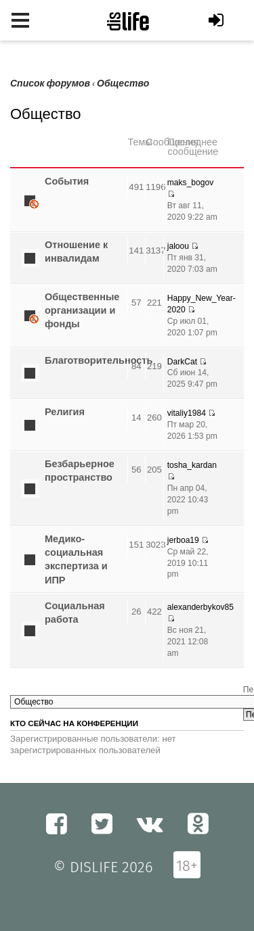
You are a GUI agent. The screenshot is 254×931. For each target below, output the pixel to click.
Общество (123, 83)
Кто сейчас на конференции (74, 723)
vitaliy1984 (186, 413)
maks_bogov (190, 182)
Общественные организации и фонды (82, 310)
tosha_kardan (192, 465)
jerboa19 (183, 540)
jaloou (178, 246)
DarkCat (182, 361)
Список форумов (50, 83)
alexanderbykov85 (200, 607)
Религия (65, 411)
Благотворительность (98, 360)
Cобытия (67, 181)
